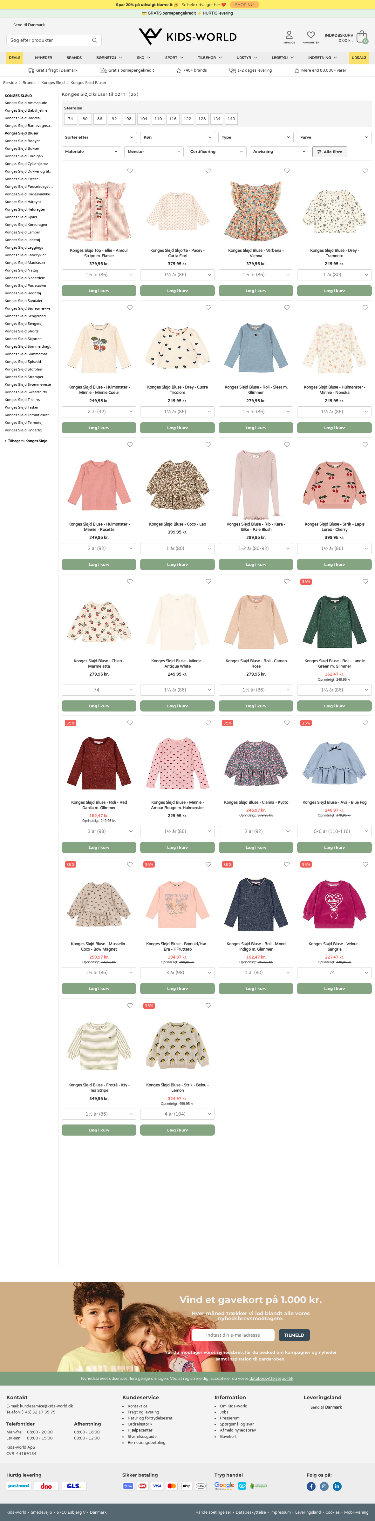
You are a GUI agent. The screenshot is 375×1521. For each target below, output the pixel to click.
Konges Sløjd (53, 83)
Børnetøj (109, 58)
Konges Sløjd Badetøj (23, 118)
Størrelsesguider (143, 1436)
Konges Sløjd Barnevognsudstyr (30, 126)
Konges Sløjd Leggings (24, 248)
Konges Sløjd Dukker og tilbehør (30, 171)
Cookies (332, 1512)
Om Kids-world (234, 1406)
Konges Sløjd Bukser (22, 149)
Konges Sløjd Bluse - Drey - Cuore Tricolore (177, 390)
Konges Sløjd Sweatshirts (26, 392)
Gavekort (228, 1436)
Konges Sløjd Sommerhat (26, 354)
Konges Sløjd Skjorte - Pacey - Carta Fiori (177, 253)
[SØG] (94, 40)
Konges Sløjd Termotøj (24, 423)
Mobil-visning (356, 1512)
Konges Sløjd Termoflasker (27, 415)
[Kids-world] (187, 37)
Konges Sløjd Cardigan (24, 156)
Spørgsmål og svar (237, 1424)
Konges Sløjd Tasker (21, 407)
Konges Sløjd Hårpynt (23, 202)
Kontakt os (137, 1406)
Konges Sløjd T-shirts (22, 400)
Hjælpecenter (140, 1430)
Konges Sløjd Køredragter (26, 225)
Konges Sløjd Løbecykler (25, 255)
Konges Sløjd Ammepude (26, 103)
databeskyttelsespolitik (271, 1378)
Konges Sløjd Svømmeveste (28, 385)
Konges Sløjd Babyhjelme (26, 110)
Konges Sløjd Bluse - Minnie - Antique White (177, 664)
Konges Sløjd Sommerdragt (28, 346)
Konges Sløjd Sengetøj (24, 324)
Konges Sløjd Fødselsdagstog (29, 187)
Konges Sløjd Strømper (24, 377)
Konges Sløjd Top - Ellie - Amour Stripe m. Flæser (99, 253)
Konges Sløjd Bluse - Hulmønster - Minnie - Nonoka (334, 390)
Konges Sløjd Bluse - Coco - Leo (177, 524)
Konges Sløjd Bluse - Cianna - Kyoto (256, 802)
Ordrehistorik (140, 1424)
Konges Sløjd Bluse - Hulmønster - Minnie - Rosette (99, 527)
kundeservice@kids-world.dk (46, 1406)
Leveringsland (308, 1512)
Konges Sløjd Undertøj (23, 430)
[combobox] (99, 274)
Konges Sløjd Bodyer (22, 141)
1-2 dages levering (250, 70)
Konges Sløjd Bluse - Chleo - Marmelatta (99, 664)
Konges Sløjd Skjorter (23, 339)
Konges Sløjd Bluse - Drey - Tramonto (334, 253)
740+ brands (191, 70)
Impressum (280, 1512)
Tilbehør (210, 58)
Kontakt (17, 1397)
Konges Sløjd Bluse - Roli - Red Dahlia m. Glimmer (99, 805)
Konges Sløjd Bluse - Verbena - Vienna (256, 253)
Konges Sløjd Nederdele (25, 278)
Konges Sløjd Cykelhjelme (26, 164)
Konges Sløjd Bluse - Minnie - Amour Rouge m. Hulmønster (177, 805)
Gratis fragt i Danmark (53, 70)
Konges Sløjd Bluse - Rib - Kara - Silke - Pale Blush (256, 527)
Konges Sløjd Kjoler (21, 217)
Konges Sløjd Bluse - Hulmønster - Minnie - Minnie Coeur (99, 390)
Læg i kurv (99, 290)
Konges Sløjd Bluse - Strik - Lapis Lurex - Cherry (335, 527)
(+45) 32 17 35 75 (39, 1412)
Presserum (230, 1418)
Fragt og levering (143, 1412)
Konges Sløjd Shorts (21, 331)
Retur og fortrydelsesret (150, 1418)
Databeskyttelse (251, 1512)
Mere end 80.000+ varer (320, 70)
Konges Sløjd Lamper (22, 232)
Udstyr (247, 58)
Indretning (322, 58)
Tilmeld (294, 1335)
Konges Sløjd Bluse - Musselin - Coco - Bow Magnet (99, 947)
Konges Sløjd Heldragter (25, 209)
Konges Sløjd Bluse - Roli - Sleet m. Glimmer (256, 390)
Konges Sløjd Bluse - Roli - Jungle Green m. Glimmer (334, 664)
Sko (144, 58)
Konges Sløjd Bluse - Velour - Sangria (334, 947)
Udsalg (359, 58)
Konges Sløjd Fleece (21, 179)
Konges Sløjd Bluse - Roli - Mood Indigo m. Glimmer (256, 947)
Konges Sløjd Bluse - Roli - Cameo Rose (256, 664)
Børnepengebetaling (147, 1442)
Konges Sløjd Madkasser (25, 263)
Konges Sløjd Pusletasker (25, 286)
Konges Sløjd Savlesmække (27, 308)
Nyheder (43, 58)
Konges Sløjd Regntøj (23, 293)
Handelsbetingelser (213, 1512)
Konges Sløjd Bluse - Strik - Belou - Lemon (177, 1088)
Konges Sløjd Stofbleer (24, 369)
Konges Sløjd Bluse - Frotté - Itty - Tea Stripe (99, 1088)
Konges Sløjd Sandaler (23, 301)
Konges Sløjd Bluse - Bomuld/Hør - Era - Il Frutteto (177, 947)
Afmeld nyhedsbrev (238, 1430)
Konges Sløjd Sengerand (25, 316)
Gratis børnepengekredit (127, 70)
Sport (174, 58)
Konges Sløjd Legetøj (22, 240)
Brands (74, 58)
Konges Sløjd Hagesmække (27, 194)
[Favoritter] (129, 171)
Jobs (224, 1412)
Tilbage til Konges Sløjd (26, 441)
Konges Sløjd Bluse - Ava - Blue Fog (335, 802)
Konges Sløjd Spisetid (23, 362)
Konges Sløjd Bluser (88, 83)
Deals (14, 58)
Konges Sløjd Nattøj (21, 270)
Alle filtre (329, 151)
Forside (10, 83)
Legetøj (283, 58)
